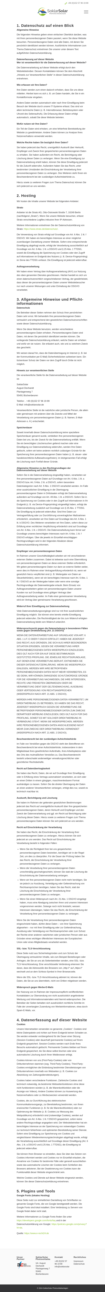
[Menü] (85, 11)
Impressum (78, 1261)
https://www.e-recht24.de (36, 1233)
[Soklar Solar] (52, 11)
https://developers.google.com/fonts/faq (36, 1220)
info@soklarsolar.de (63, 1267)
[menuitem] (85, 11)
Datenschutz (79, 1264)
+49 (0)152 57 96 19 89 (78, 3)
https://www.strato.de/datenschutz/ (41, 229)
